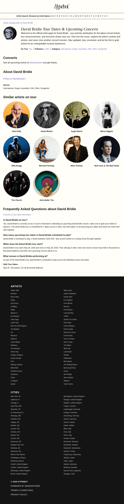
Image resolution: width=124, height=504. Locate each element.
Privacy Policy (19, 495)
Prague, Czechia (70, 406)
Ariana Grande (16, 358)
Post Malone (68, 310)
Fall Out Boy (68, 336)
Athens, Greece (69, 422)
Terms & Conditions (22, 490)
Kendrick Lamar (16, 371)
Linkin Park (15, 323)
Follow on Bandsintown (15, 79)
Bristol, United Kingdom (19, 474)
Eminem (14, 294)
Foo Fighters (68, 300)
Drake (13, 300)
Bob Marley (68, 361)
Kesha (66, 371)
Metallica (14, 345)
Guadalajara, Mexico (18, 458)
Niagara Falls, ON (17, 445)
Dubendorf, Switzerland (72, 448)
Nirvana (66, 306)
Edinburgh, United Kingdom (20, 471)
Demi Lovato (68, 342)
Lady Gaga (15, 319)
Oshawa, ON (15, 432)
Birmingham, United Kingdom (74, 396)
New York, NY (16, 396)
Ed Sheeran (15, 316)
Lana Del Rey (68, 313)
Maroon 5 (14, 313)
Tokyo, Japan (68, 461)
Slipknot (66, 381)
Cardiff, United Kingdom (19, 464)
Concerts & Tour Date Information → (18, 215)
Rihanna (14, 339)
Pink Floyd (67, 323)
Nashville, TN (15, 409)
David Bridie (28, 23)
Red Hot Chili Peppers (19, 326)
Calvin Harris (68, 384)
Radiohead (67, 358)
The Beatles (15, 329)
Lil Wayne (14, 381)
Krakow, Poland (69, 438)
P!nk (12, 361)
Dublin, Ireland (69, 425)
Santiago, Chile (69, 474)
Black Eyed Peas (70, 368)
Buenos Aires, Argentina (72, 471)
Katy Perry (14, 303)
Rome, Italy (68, 435)
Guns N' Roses (69, 339)
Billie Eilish (14, 368)
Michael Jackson (17, 365)
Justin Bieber (15, 342)
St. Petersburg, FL (17, 412)
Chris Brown (68, 303)
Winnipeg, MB (16, 416)
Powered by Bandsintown (25, 486)
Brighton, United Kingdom (73, 403)
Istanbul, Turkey (69, 451)
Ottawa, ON (15, 435)
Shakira (66, 355)
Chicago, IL (15, 403)
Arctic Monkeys (69, 326)
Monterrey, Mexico (17, 461)
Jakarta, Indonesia (70, 464)
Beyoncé (14, 336)
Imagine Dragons (17, 355)
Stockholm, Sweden (71, 445)
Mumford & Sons (70, 332)
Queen (13, 384)
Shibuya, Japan (69, 458)
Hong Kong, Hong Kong (72, 454)
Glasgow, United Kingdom (73, 400)
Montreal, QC (15, 448)
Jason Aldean (68, 378)
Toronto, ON (15, 438)
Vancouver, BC (16, 442)
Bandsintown (36, 62)
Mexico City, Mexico (18, 454)
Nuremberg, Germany (71, 416)
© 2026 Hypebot (19, 482)
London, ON (15, 429)
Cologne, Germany (70, 412)
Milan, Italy (67, 429)
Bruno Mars (15, 297)
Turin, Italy (67, 432)
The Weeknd (15, 348)
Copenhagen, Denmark (72, 409)
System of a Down (70, 319)
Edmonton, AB (16, 451)
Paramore (14, 374)
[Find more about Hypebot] (62, 6)
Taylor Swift (15, 290)
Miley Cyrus (68, 290)
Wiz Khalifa (68, 374)
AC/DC (66, 316)
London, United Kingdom (19, 467)
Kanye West (68, 297)
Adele (13, 310)
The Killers (67, 345)
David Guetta (68, 329)
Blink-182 (67, 348)
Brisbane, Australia (70, 467)
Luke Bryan (68, 352)
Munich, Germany (70, 419)
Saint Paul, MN (16, 406)
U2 (12, 332)
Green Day (14, 352)
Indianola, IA (15, 400)
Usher (13, 378)
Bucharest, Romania (71, 442)
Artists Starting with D (12, 23)
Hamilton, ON (15, 419)
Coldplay (14, 306)
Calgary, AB (15, 422)
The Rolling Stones (70, 365)
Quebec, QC (15, 425)
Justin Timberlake (70, 294)
